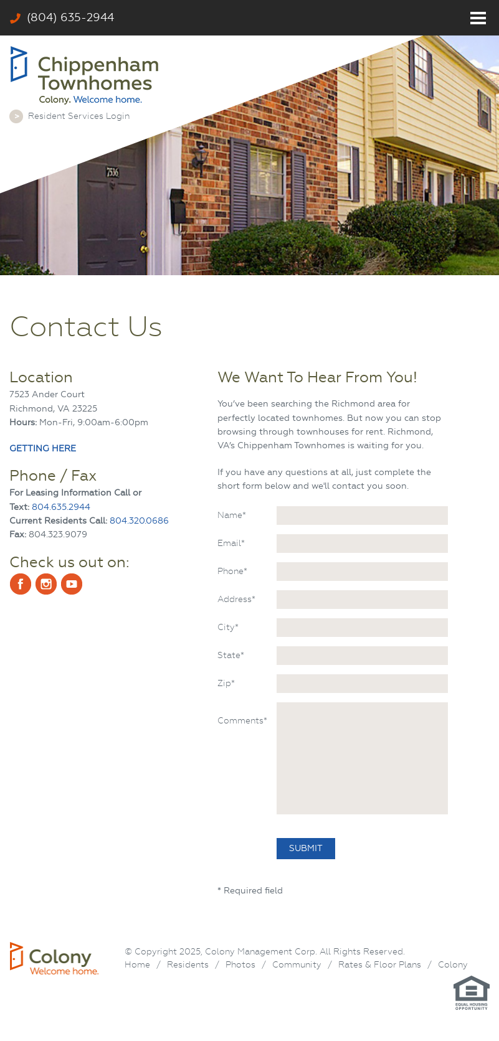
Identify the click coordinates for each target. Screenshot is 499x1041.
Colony (453, 964)
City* (228, 627)
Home (137, 964)
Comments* (242, 720)
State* (230, 655)
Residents (188, 964)
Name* (231, 515)
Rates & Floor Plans (379, 964)
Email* (231, 543)
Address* (236, 599)
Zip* (226, 683)
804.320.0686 (139, 521)
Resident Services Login (79, 116)
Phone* (232, 571)
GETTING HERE (42, 448)
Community (296, 964)
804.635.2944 (61, 507)
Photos (240, 964)
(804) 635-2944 (62, 17)
